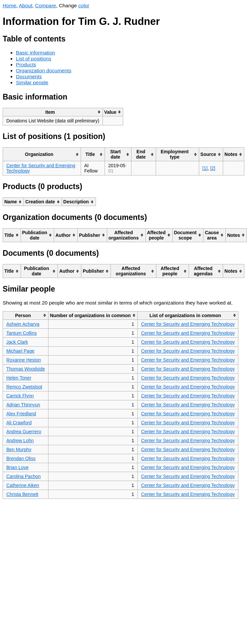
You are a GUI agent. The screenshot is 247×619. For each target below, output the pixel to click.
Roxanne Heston (23, 360)
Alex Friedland (21, 413)
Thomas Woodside (25, 369)
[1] (205, 168)
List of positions (33, 58)
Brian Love (17, 467)
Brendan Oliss (21, 458)
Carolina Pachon (23, 476)
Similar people (32, 82)
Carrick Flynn (20, 395)
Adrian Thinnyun (23, 404)
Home (9, 5)
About (25, 5)
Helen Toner (18, 377)
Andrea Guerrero (23, 431)
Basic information (35, 52)
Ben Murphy (18, 449)
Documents (29, 76)
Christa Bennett (22, 494)
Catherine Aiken (22, 485)
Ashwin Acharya (23, 324)
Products (26, 64)
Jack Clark (17, 342)
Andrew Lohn (20, 440)
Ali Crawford (19, 422)
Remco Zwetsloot (24, 386)
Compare (45, 5)
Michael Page (20, 351)
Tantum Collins (21, 333)
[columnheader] (53, 112)
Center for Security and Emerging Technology (188, 324)
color (83, 5)
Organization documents (43, 70)
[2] (212, 168)
